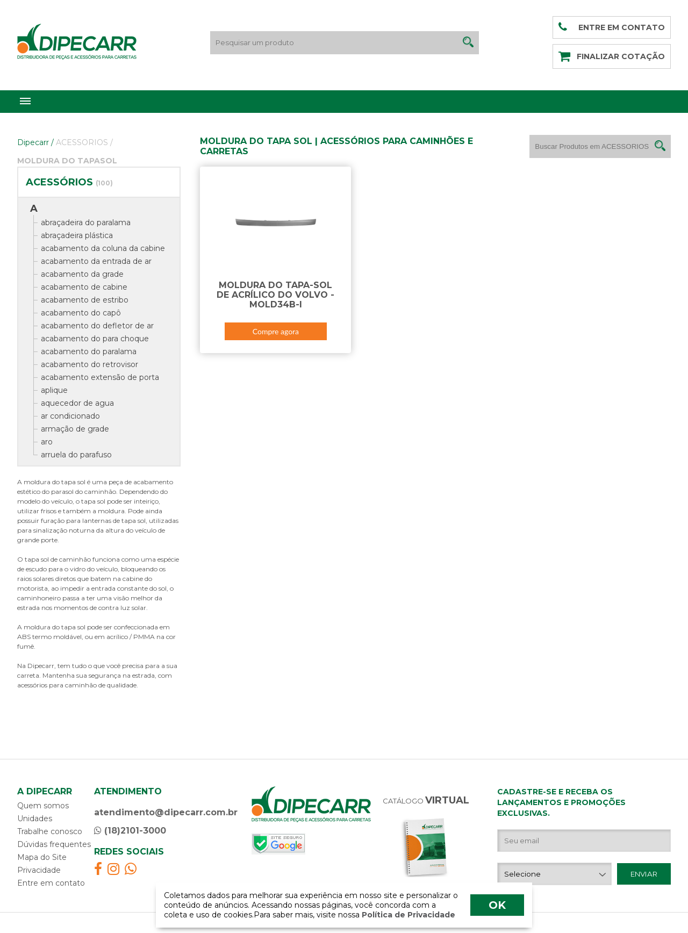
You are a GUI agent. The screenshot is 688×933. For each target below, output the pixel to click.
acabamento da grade (82, 274)
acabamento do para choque (95, 338)
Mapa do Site (42, 857)
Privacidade (39, 870)
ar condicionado (70, 416)
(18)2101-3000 (130, 831)
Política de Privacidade (407, 915)
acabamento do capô (81, 312)
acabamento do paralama (89, 351)
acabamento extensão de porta (100, 377)
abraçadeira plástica (77, 235)
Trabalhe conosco (49, 831)
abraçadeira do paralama (86, 222)
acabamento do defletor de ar (97, 325)
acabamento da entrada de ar (96, 261)
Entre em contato (51, 883)
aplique (54, 390)
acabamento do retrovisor (89, 364)
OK (497, 905)
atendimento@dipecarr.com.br (166, 812)
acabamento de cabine (84, 287)
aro (47, 441)
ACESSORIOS (84, 142)
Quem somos (43, 805)
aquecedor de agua (77, 403)
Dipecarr (35, 142)
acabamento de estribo (84, 300)
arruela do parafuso (76, 454)
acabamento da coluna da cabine (103, 248)
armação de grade (75, 429)
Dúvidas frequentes (54, 844)
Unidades (34, 818)
